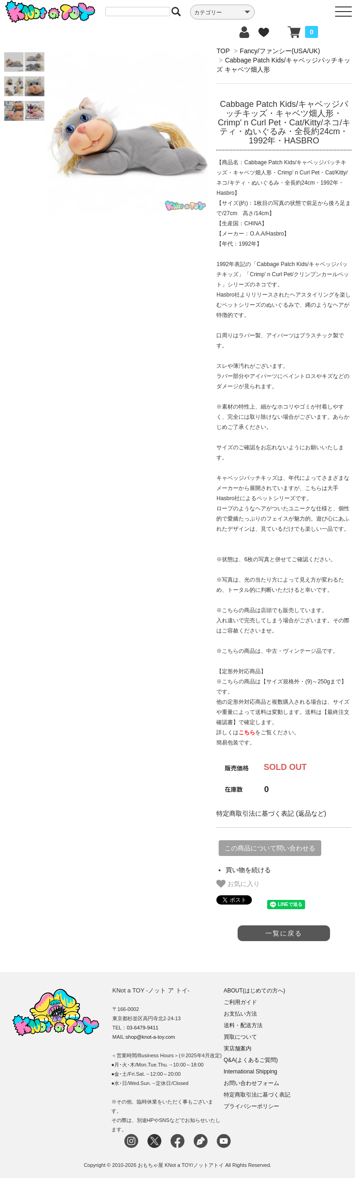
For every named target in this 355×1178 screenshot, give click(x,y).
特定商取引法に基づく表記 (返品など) (271, 813)
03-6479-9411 (143, 1027)
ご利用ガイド (240, 1002)
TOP (222, 51)
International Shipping (250, 1071)
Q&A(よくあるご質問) (251, 1060)
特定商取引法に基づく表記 (257, 1094)
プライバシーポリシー (251, 1106)
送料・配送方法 (243, 1025)
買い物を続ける (248, 870)
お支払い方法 (240, 1014)
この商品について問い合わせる (270, 848)
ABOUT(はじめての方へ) (254, 990)
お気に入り (238, 883)
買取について (240, 1037)
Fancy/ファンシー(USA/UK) (280, 51)
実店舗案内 (237, 1048)
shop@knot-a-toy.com (150, 1037)
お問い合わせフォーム (251, 1083)
